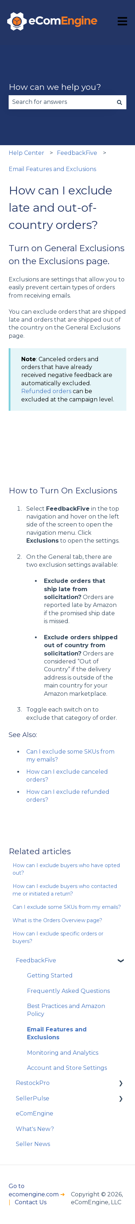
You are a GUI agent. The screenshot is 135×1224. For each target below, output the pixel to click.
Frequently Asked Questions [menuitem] (68, 991)
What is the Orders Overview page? (57, 920)
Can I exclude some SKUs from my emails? (67, 907)
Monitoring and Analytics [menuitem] (62, 1052)
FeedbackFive (77, 152)
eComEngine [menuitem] (34, 1113)
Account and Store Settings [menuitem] (67, 1067)
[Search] (119, 102)
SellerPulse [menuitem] (32, 1098)
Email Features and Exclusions (52, 169)
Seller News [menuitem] (33, 1144)
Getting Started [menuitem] (50, 975)
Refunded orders (46, 391)
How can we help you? (55, 87)
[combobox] (61, 102)
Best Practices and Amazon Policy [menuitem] (66, 1010)
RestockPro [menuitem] (33, 1083)
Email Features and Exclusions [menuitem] (57, 1033)
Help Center (26, 152)
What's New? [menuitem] (35, 1129)
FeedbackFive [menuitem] (36, 960)
